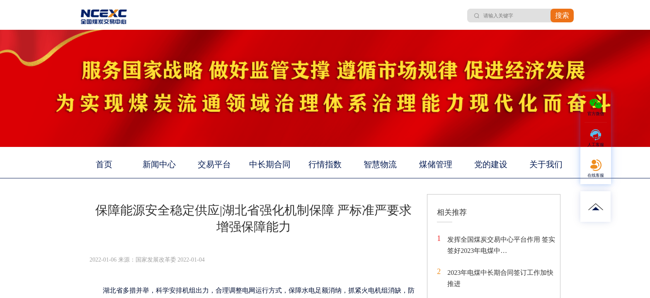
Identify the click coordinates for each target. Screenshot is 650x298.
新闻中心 (159, 164)
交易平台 (214, 164)
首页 (104, 164)
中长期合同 (270, 164)
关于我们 (546, 164)
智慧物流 (380, 164)
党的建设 (490, 164)
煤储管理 (435, 164)
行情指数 (325, 164)
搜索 (562, 15)
